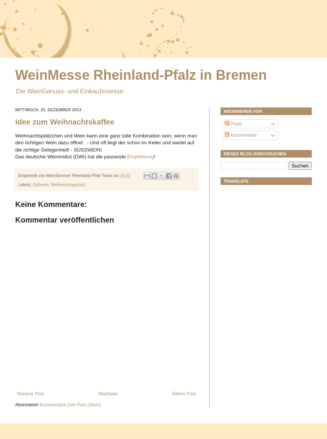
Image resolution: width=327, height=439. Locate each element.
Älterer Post (184, 393)
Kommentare (241, 135)
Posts (233, 123)
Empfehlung (140, 156)
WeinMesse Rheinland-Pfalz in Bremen (141, 75)
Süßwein (41, 184)
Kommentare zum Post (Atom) (70, 404)
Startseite (108, 393)
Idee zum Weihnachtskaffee (64, 122)
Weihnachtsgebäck (68, 184)
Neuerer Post (30, 393)
